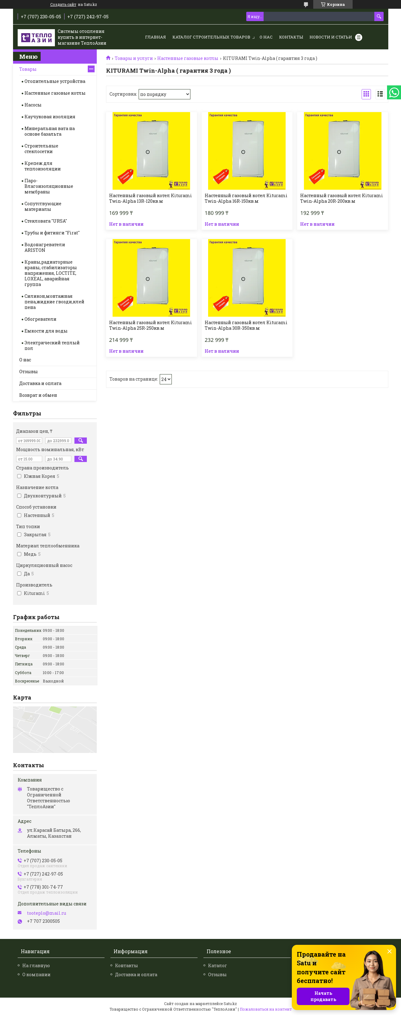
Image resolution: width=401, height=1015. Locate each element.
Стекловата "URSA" (46, 221)
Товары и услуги (134, 58)
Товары (28, 69)
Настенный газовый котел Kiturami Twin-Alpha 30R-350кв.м (246, 325)
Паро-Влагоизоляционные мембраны (49, 186)
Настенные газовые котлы (187, 58)
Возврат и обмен (38, 395)
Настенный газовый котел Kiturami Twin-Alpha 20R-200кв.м (341, 198)
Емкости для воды (46, 331)
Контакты (291, 37)
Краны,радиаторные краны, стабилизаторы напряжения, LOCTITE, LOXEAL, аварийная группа (51, 273)
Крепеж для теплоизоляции (43, 166)
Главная (155, 37)
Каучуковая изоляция (50, 117)
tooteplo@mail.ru (46, 913)
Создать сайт (63, 4)
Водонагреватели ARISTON (45, 247)
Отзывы (28, 371)
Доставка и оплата (40, 383)
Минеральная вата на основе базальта (50, 131)
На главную (36, 965)
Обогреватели (40, 319)
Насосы (33, 105)
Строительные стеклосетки (41, 148)
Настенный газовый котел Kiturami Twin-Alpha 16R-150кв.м (246, 198)
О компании (36, 974)
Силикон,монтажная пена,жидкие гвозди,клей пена (54, 301)
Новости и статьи (331, 37)
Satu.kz (230, 1003)
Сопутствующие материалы (43, 206)
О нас (266, 37)
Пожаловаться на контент (266, 1009)
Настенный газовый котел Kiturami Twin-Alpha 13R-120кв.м (150, 198)
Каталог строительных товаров (211, 37)
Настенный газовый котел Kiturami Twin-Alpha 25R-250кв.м (150, 325)
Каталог (217, 965)
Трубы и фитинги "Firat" (52, 233)
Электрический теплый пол (52, 345)
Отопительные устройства (55, 81)
